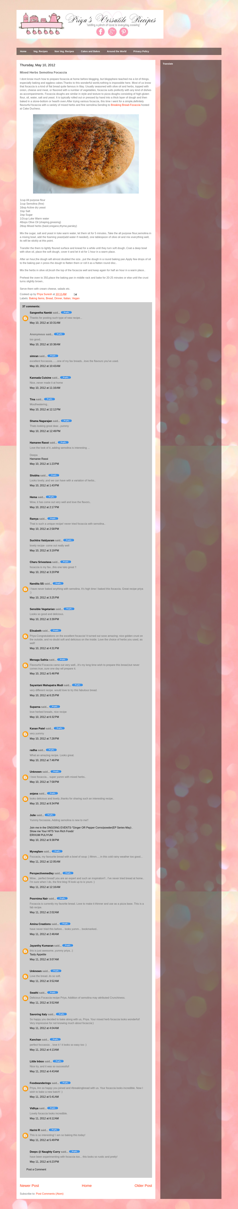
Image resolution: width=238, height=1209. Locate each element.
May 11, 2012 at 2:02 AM (44, 912)
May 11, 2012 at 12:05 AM (45, 861)
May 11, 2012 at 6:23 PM (44, 1161)
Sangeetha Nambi (41, 312)
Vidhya (34, 1108)
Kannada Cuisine (40, 377)
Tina (32, 399)
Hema (33, 497)
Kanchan (35, 1039)
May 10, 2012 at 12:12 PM (45, 409)
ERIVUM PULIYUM (41, 835)
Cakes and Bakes (90, 51)
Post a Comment (36, 1169)
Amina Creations (40, 924)
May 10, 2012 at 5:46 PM (44, 673)
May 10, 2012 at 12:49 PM (45, 431)
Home (23, 51)
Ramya (34, 518)
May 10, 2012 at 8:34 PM (44, 803)
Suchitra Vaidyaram (42, 540)
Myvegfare (36, 851)
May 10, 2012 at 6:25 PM (44, 695)
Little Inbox (37, 1061)
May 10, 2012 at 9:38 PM (44, 840)
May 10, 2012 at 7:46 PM (44, 760)
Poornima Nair (39, 898)
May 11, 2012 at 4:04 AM (44, 1028)
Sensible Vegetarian (42, 609)
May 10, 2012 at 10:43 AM (45, 366)
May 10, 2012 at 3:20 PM (44, 572)
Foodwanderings (40, 1083)
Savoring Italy (38, 1014)
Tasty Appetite (38, 954)
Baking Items (36, 298)
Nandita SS (37, 583)
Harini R (35, 1130)
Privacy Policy (141, 51)
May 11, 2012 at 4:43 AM (44, 1071)
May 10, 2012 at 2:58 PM (44, 528)
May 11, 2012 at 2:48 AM (44, 934)
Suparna (35, 706)
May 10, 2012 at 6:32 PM (44, 717)
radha (33, 750)
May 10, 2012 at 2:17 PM (44, 507)
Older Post (143, 1186)
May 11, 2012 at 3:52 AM (44, 981)
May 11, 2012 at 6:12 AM (44, 1118)
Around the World (116, 51)
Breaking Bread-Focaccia (126, 105)
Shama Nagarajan (41, 421)
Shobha (35, 475)
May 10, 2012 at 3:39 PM (44, 619)
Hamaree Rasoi (39, 442)
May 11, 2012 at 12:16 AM (45, 887)
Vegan (75, 298)
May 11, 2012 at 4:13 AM (44, 1049)
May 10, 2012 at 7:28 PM (44, 738)
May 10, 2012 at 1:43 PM (44, 485)
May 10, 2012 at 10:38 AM (45, 344)
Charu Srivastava (40, 562)
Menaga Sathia (39, 659)
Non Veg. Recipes (64, 51)
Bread (49, 298)
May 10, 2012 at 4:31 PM (44, 648)
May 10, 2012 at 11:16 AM (45, 387)
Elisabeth (35, 630)
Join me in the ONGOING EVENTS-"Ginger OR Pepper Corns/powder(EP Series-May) (81, 827)
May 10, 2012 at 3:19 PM (44, 550)
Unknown (36, 771)
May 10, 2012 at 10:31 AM (45, 322)
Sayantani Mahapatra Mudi (46, 685)
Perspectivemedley (42, 873)
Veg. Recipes (40, 51)
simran (34, 356)
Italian (67, 298)
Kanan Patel (37, 728)
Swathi (34, 992)
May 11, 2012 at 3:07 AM (44, 959)
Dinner (58, 298)
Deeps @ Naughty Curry (45, 1151)
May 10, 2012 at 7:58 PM (44, 781)
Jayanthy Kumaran (41, 945)
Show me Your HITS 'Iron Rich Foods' (52, 831)
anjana (34, 793)
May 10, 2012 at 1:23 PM (44, 463)
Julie (33, 815)
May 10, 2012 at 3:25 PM (44, 597)
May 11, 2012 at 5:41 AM (44, 1096)
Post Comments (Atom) (49, 1193)
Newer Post (29, 1186)
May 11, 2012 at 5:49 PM (44, 1140)
